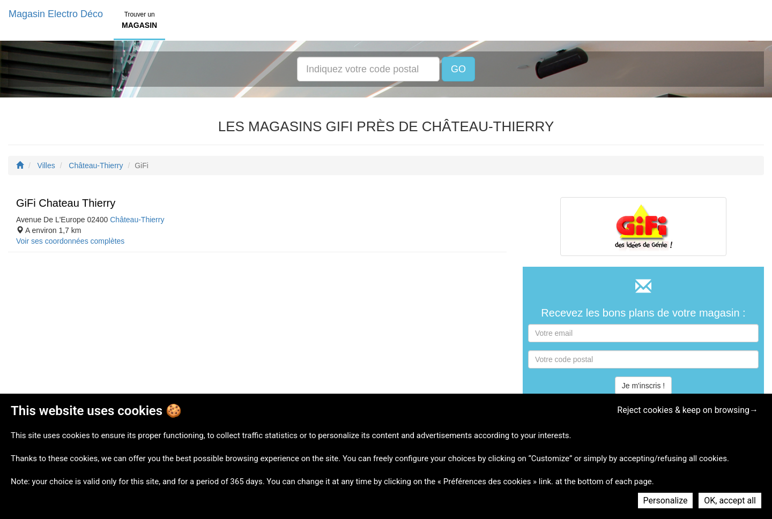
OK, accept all (730, 500)
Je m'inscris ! (643, 385)
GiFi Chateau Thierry (65, 203)
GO (458, 69)
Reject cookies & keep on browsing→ (687, 410)
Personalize (665, 500)
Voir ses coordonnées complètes (70, 241)
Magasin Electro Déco (56, 14)
